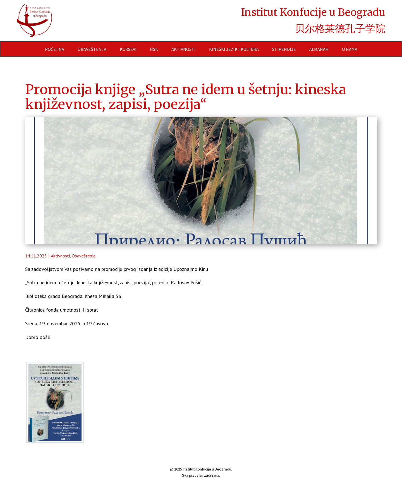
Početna (54, 49)
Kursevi (128, 49)
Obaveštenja (92, 49)
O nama (349, 49)
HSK (154, 49)
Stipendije (284, 49)
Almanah (319, 49)
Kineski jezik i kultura (234, 49)
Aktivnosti (183, 49)
